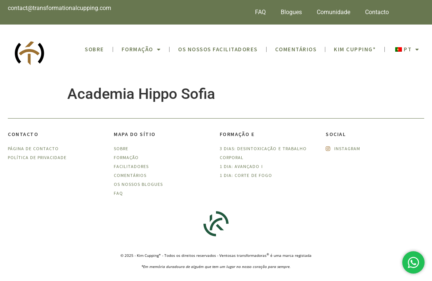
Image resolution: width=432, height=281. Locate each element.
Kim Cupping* (355, 49)
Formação (141, 49)
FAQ (260, 12)
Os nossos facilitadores (218, 49)
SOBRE (94, 49)
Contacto (377, 12)
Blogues (291, 12)
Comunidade (333, 12)
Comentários (296, 49)
